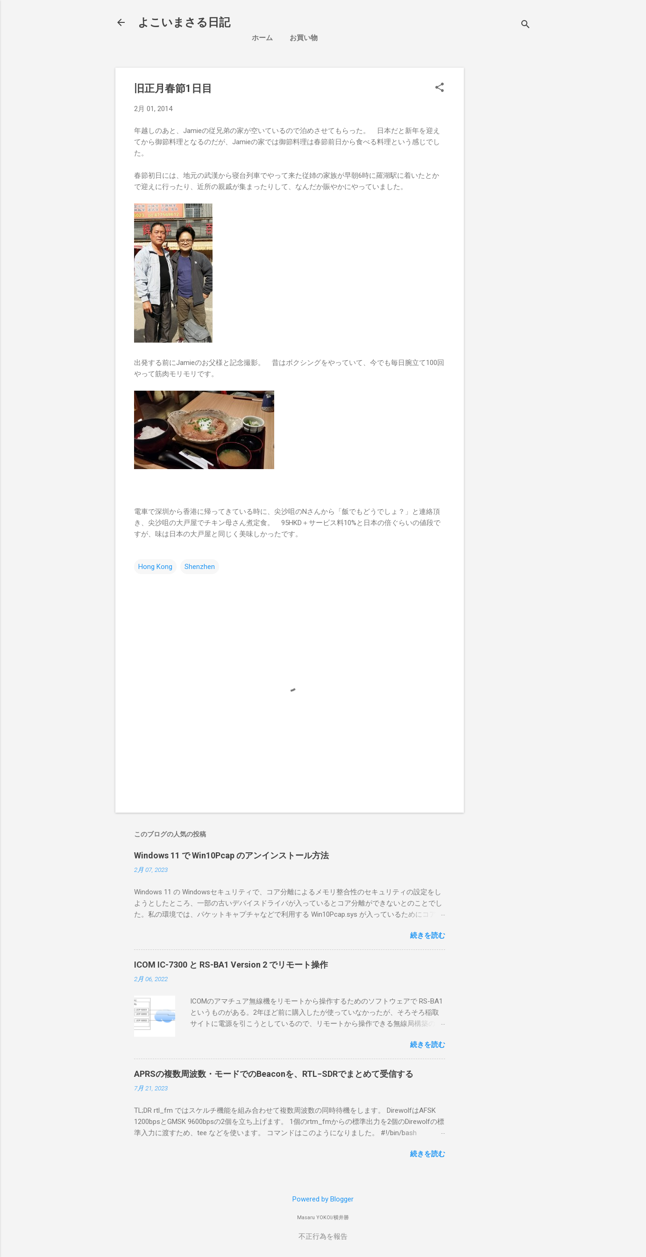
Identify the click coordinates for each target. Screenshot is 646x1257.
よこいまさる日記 (184, 22)
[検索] (525, 25)
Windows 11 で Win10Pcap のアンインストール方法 (231, 855)
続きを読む (427, 935)
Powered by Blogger (323, 1199)
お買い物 (304, 38)
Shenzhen (200, 566)
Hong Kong (155, 566)
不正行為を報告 (323, 1236)
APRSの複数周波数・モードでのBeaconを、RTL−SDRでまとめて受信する (273, 1074)
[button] (439, 88)
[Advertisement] (549, 133)
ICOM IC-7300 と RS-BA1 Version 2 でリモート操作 (231, 964)
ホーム (262, 38)
